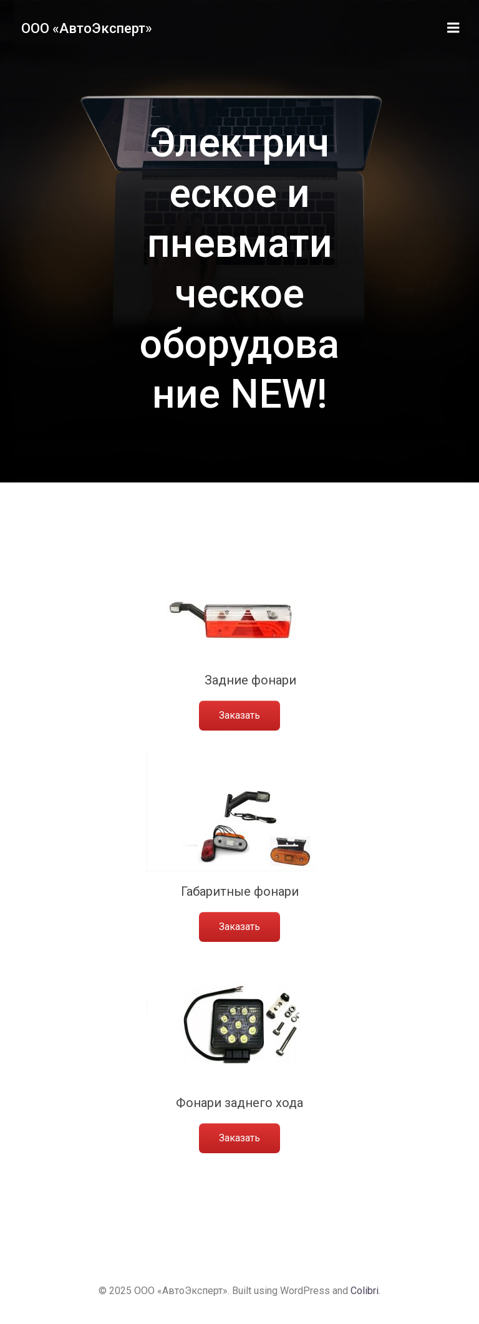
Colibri (365, 1291)
